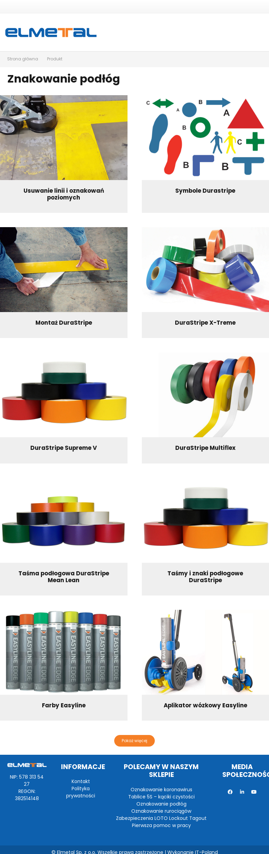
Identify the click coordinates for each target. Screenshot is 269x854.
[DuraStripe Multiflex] (205, 394)
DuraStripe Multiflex (205, 448)
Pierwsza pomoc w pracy (161, 825)
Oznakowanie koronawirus (161, 789)
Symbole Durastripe (205, 191)
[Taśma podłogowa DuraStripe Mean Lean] (64, 520)
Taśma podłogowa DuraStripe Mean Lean (63, 576)
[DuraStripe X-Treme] (205, 269)
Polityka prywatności (80, 792)
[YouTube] (254, 792)
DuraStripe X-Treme (205, 323)
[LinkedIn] (242, 792)
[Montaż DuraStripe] (64, 269)
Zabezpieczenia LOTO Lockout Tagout (161, 818)
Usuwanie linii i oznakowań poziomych (64, 194)
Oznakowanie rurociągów (161, 811)
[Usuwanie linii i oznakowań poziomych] (64, 137)
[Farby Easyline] (64, 652)
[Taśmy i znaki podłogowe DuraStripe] (205, 520)
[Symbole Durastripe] (205, 137)
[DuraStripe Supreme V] (64, 394)
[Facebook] (230, 792)
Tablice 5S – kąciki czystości (161, 796)
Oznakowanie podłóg (161, 803)
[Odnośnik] (51, 32)
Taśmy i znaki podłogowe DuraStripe (205, 576)
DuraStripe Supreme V (63, 448)
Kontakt (81, 781)
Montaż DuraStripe (63, 323)
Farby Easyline (64, 705)
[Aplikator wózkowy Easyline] (205, 652)
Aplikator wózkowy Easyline (205, 705)
